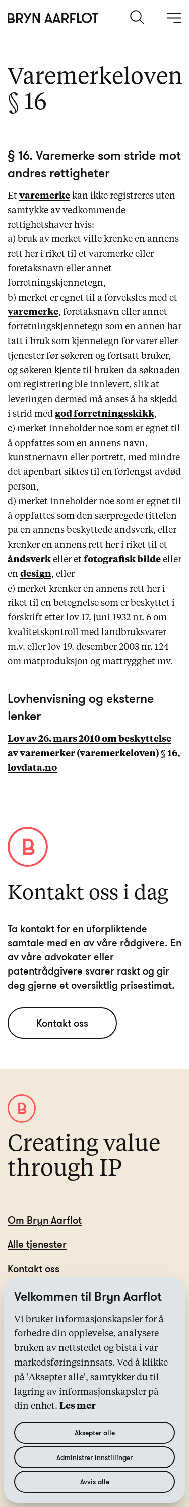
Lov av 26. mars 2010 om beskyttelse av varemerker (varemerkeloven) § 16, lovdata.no (94, 754)
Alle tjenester (37, 1244)
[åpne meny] (173, 17)
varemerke (44, 196)
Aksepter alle (95, 1432)
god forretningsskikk (104, 414)
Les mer (77, 1406)
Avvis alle (94, 1481)
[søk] (138, 17)
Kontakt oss (62, 1022)
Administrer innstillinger (94, 1457)
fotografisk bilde (122, 559)
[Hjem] (53, 18)
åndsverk (29, 559)
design (35, 574)
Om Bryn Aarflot (45, 1219)
